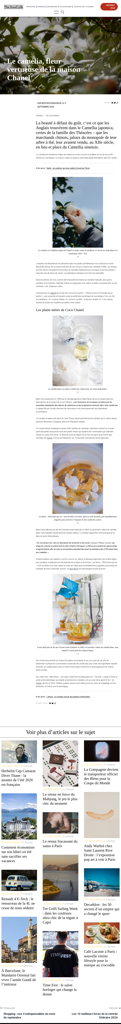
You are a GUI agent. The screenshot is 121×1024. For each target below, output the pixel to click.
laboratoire (73, 569)
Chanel (49, 438)
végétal (53, 293)
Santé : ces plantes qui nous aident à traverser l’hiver (68, 168)
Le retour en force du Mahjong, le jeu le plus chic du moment (60, 798)
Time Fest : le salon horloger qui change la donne (60, 989)
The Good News (65, 7)
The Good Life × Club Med (84, 7)
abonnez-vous (110, 6)
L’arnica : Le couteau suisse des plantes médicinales (68, 697)
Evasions (41, 7)
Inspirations (52, 7)
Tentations (30, 7)
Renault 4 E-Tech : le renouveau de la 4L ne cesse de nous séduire (18, 903)
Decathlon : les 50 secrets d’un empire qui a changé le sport (101, 909)
